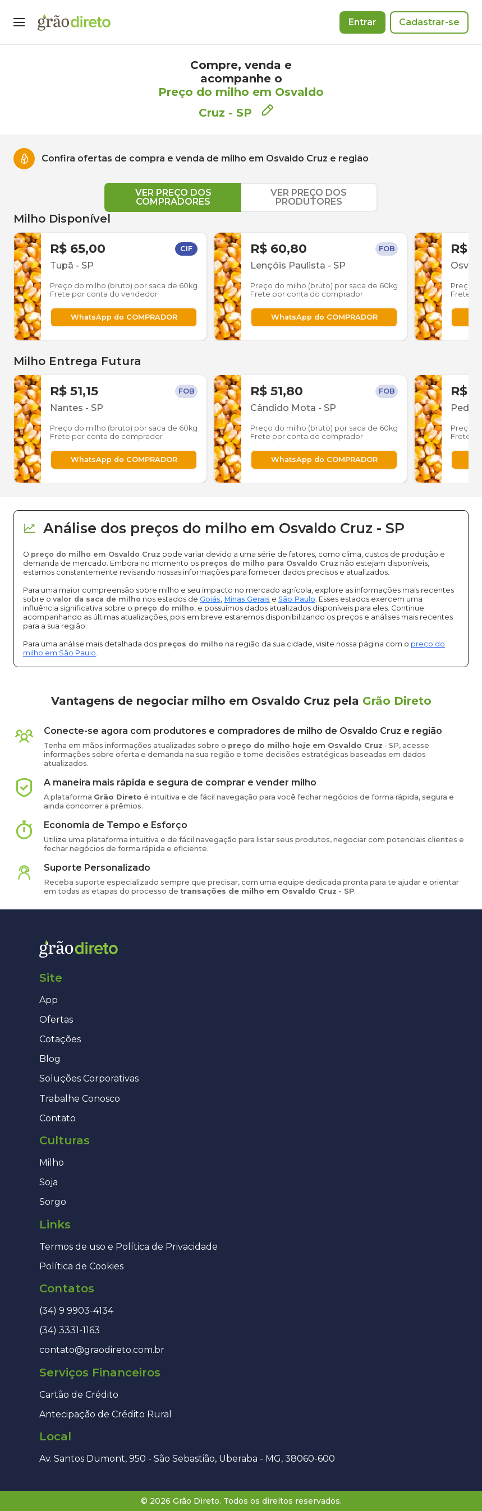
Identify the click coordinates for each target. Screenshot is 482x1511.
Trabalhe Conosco (79, 1098)
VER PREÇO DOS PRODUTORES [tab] (308, 197)
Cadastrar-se (429, 22)
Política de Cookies (81, 1266)
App (48, 1000)
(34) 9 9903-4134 (76, 1310)
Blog (50, 1058)
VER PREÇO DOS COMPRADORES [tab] (173, 197)
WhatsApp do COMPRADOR (124, 317)
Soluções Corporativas (89, 1078)
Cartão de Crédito (78, 1394)
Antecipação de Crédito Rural (105, 1414)
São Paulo (296, 599)
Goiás (210, 599)
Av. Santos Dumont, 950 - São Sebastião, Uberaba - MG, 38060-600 (187, 1458)
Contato (57, 1118)
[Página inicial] (74, 22)
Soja (48, 1182)
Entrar (362, 22)
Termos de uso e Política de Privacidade (128, 1246)
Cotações (60, 1039)
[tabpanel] (241, 347)
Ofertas (56, 1019)
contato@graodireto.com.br (101, 1349)
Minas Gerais (247, 599)
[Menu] (19, 22)
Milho (51, 1162)
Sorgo (52, 1201)
